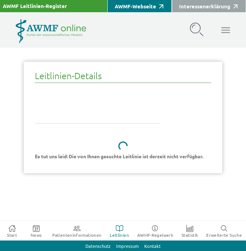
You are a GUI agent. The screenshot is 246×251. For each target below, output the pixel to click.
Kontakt (152, 246)
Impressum (127, 246)
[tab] (12, 231)
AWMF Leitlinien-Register (35, 6)
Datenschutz (97, 246)
